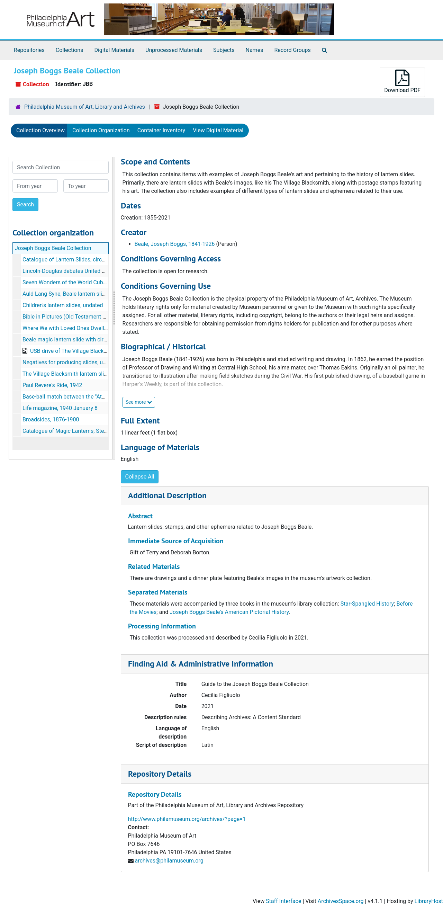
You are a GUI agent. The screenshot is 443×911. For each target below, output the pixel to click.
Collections (69, 50)
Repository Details (159, 773)
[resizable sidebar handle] (113, 308)
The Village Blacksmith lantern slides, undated (78, 373)
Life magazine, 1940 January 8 (60, 408)
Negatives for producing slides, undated (71, 362)
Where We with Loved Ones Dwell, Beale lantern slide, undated (98, 328)
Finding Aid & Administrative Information (200, 663)
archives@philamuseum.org (169, 860)
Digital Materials (114, 50)
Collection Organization (101, 130)
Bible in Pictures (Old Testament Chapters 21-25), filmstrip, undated (105, 316)
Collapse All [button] (139, 476)
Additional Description (167, 495)
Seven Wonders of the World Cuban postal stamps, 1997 (91, 282)
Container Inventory (161, 130)
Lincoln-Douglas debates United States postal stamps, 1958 (95, 271)
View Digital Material (218, 130)
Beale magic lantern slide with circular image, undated (88, 339)
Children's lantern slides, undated (62, 305)
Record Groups (292, 50)
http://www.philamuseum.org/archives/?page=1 (187, 819)
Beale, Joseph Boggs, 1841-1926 (175, 244)
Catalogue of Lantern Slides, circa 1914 (70, 259)
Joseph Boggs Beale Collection (53, 248)
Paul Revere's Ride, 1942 (52, 385)
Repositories (29, 50)
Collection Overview (40, 130)
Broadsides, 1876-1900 (50, 419)
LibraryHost (429, 901)
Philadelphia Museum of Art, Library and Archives (84, 107)
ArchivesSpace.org (341, 901)
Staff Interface (283, 901)
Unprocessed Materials (173, 50)
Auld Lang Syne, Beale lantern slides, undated (78, 294)
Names (254, 50)
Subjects (223, 50)
